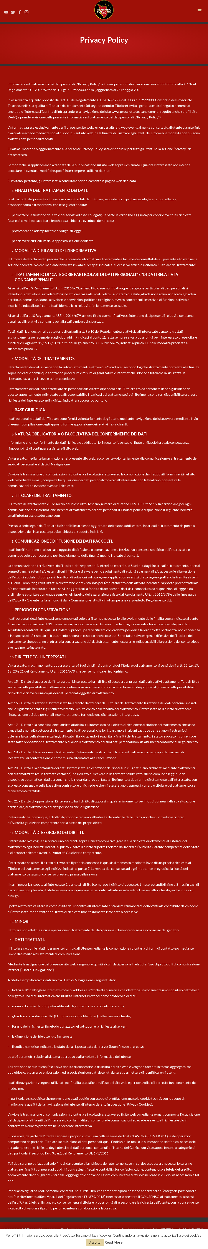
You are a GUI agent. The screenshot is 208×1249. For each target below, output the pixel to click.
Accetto (95, 1242)
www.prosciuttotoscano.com (127, 84)
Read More (113, 1242)
